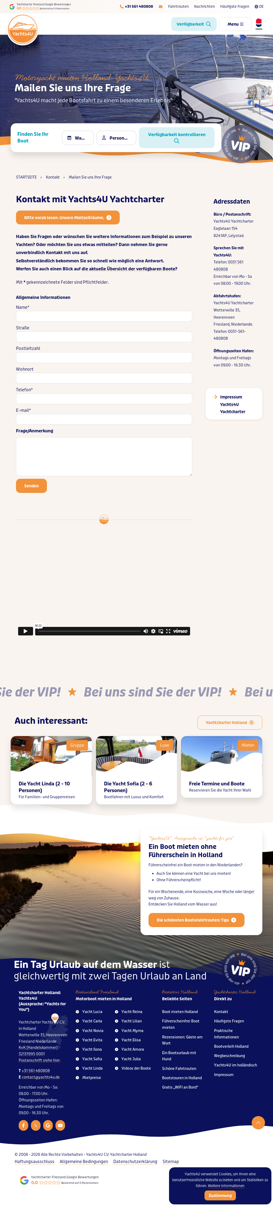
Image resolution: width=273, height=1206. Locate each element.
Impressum (224, 1074)
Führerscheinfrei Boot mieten (180, 1024)
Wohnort (25, 369)
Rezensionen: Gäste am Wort (182, 1040)
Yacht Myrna (129, 1030)
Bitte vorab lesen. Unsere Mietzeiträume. (67, 217)
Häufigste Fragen (234, 6)
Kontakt (221, 1011)
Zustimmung (220, 1195)
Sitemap (171, 1161)
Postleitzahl (28, 348)
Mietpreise (88, 1077)
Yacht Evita (89, 1040)
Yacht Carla (89, 1021)
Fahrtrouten (178, 6)
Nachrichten (204, 6)
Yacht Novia (89, 1030)
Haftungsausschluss (34, 1161)
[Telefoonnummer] (136, 6)
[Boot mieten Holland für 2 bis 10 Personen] (230, 722)
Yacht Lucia (89, 1011)
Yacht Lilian (128, 1021)
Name (22, 307)
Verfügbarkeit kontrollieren (177, 138)
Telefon (24, 390)
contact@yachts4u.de (41, 1077)
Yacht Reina (128, 1011)
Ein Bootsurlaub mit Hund (179, 1056)
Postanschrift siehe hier (39, 1060)
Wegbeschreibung (229, 1055)
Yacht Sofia (89, 1059)
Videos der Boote (133, 1068)
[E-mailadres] (161, 6)
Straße (22, 328)
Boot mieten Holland (180, 1011)
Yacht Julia (128, 1059)
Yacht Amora (129, 1049)
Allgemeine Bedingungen (84, 1161)
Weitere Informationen (226, 1186)
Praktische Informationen (226, 1034)
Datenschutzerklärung (135, 1161)
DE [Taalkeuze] (259, 6)
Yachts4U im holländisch (235, 1065)
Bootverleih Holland (231, 1046)
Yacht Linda (89, 1068)
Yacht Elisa (128, 1040)
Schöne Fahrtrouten (179, 1068)
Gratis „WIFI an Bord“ (180, 1087)
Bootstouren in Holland (182, 1078)
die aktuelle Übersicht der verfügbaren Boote (128, 269)
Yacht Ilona (89, 1049)
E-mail (23, 410)
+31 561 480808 (36, 1070)
